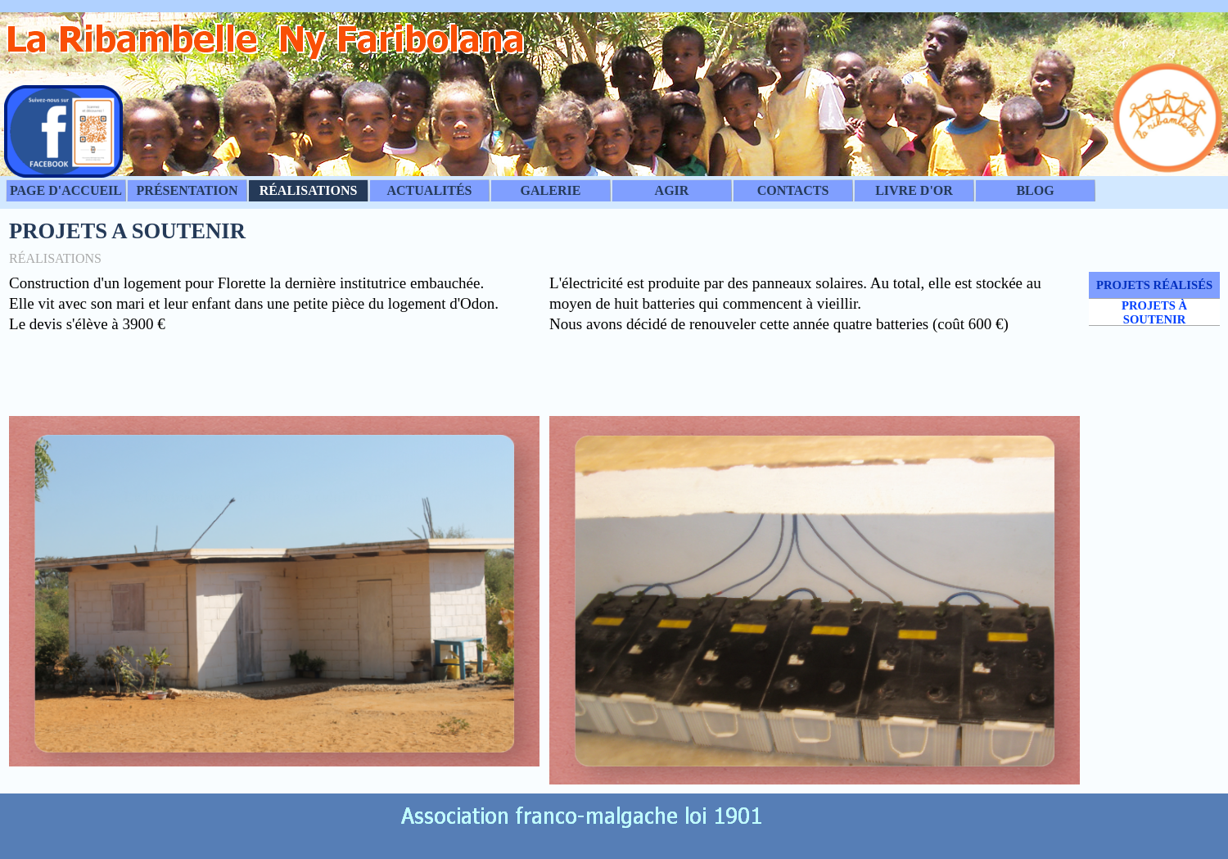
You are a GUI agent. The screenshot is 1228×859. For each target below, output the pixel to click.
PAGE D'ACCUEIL (66, 190)
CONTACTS (793, 190)
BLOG (1035, 190)
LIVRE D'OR (914, 190)
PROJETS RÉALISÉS (1154, 285)
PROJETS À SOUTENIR (1154, 312)
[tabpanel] (274, 339)
